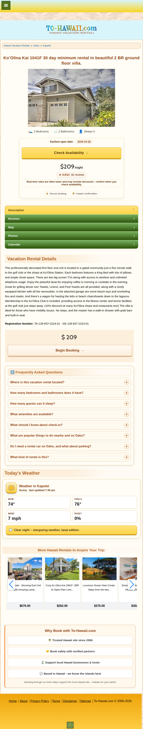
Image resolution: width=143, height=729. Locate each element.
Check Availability (69, 153)
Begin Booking (67, 350)
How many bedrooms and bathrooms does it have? (46, 392)
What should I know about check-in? (36, 425)
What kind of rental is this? (29, 457)
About (24, 699)
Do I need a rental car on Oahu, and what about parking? (50, 446)
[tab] (71, 210)
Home (13, 699)
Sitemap (85, 699)
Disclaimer (70, 699)
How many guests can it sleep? (32, 403)
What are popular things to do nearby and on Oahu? (47, 435)
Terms (56, 699)
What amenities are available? (31, 414)
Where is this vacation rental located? (37, 382)
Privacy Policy (40, 699)
